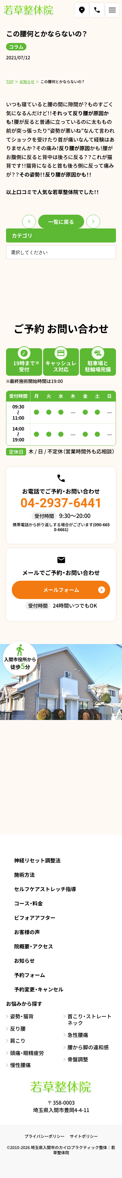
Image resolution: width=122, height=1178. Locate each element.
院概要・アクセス (33, 946)
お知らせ (27, 81)
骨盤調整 (77, 1059)
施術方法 (24, 874)
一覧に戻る (61, 221)
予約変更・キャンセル (38, 989)
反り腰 (18, 1028)
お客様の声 (27, 931)
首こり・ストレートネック (89, 1019)
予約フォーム (29, 974)
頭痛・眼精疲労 (27, 1053)
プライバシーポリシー (44, 1136)
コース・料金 (28, 903)
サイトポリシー (84, 1136)
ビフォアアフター (34, 917)
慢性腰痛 (20, 1065)
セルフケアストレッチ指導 (45, 888)
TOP (9, 81)
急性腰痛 (77, 1035)
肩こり (18, 1040)
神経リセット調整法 (37, 860)
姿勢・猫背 (22, 1016)
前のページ (29, 221)
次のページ (93, 221)
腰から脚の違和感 (88, 1047)
